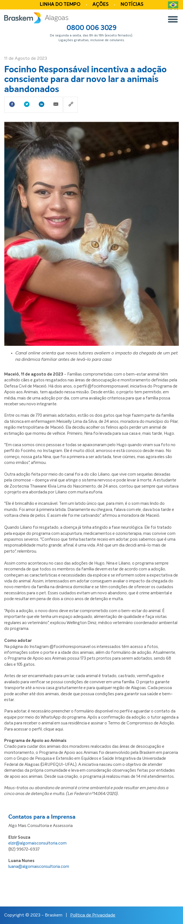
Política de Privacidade (92, 915)
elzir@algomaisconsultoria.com (37, 843)
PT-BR (173, 7)
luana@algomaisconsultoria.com (38, 867)
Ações (100, 4)
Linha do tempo (60, 4)
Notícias (132, 4)
